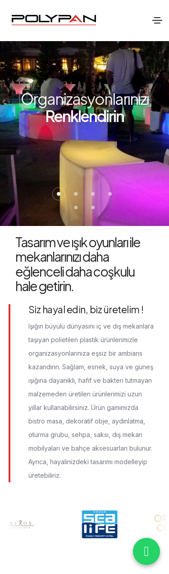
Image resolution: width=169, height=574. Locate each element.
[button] (59, 194)
